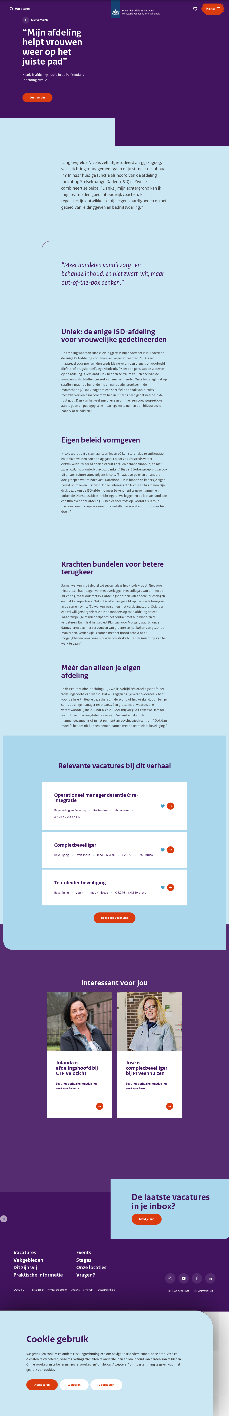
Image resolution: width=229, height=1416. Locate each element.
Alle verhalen (39, 20)
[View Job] (170, 912)
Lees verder (37, 97)
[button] (162, 912)
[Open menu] (213, 9)
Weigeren (74, 1385)
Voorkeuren (106, 1385)
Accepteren (42, 1385)
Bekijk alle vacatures (114, 1024)
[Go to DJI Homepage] (135, 9)
